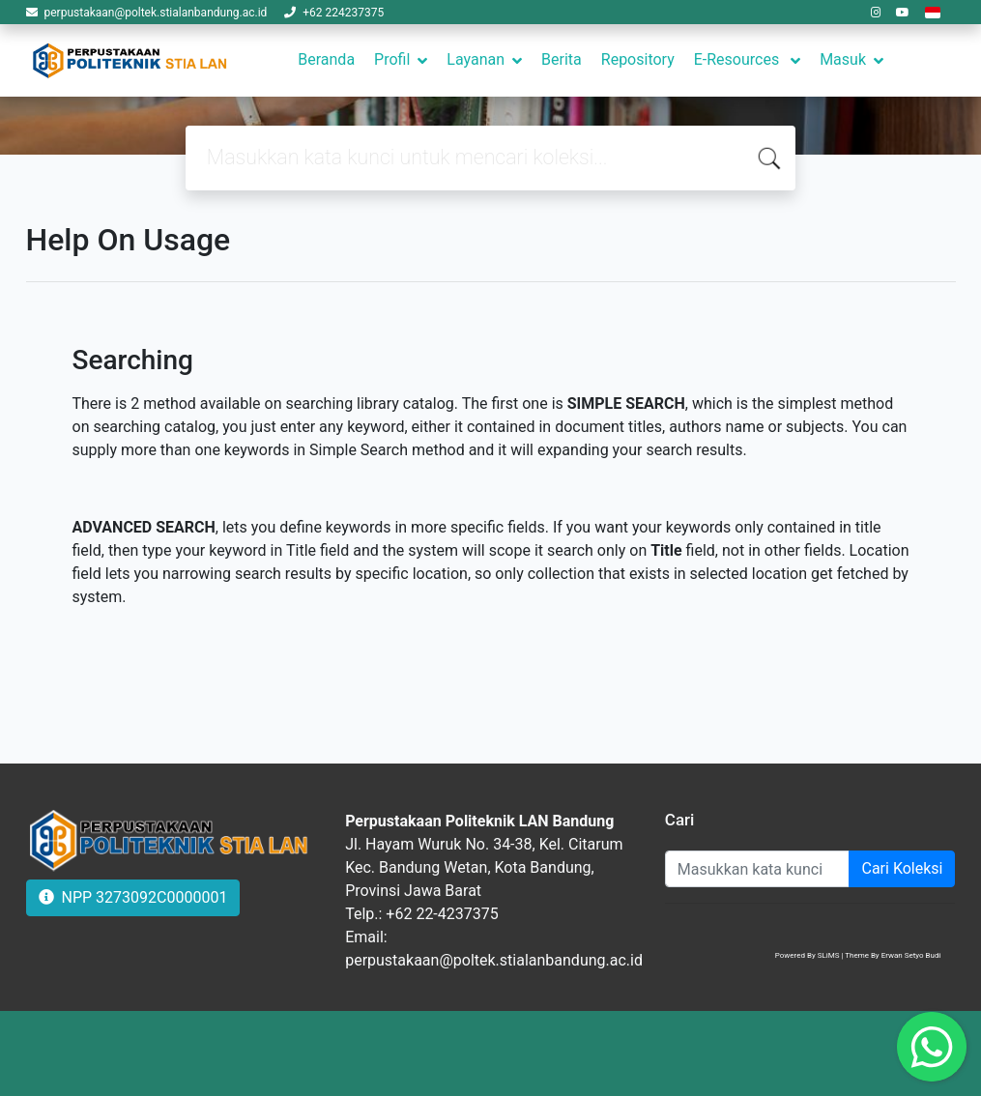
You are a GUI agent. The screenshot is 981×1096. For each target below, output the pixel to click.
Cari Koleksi (901, 868)
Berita (561, 59)
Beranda (326, 59)
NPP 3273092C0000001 (133, 897)
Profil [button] (392, 59)
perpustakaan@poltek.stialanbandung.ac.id (155, 12)
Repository (638, 59)
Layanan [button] (476, 59)
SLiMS (829, 955)
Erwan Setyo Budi (911, 955)
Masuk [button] (843, 59)
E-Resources (738, 59)
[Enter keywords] (758, 869)
